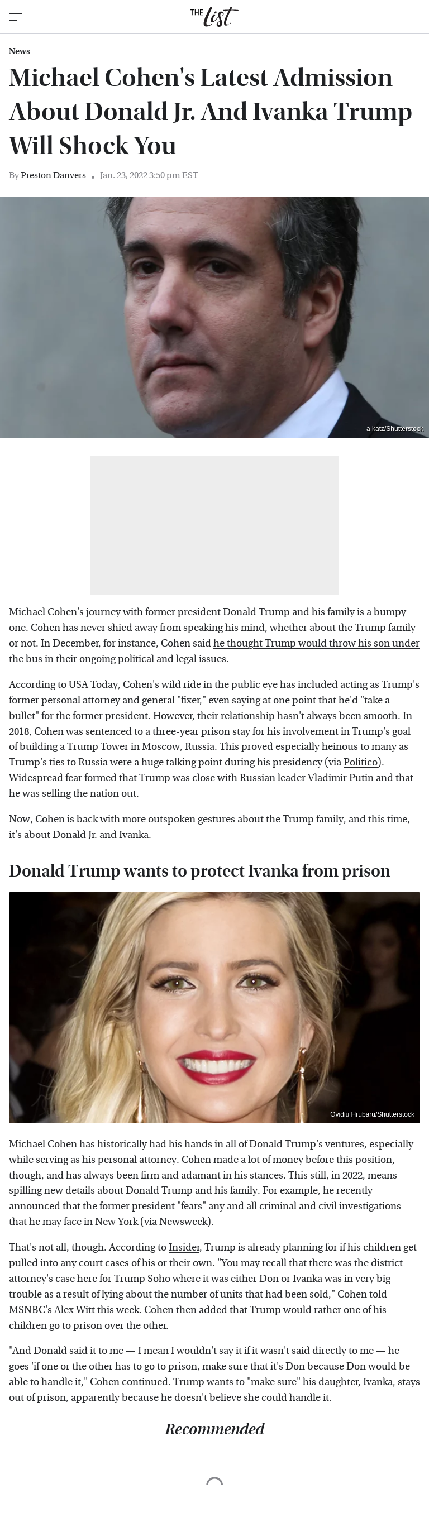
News (19, 51)
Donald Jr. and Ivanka (101, 835)
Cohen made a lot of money (242, 1160)
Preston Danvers (53, 175)
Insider (184, 1247)
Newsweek (183, 1222)
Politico (361, 762)
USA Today (93, 685)
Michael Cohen (43, 612)
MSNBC (27, 1310)
